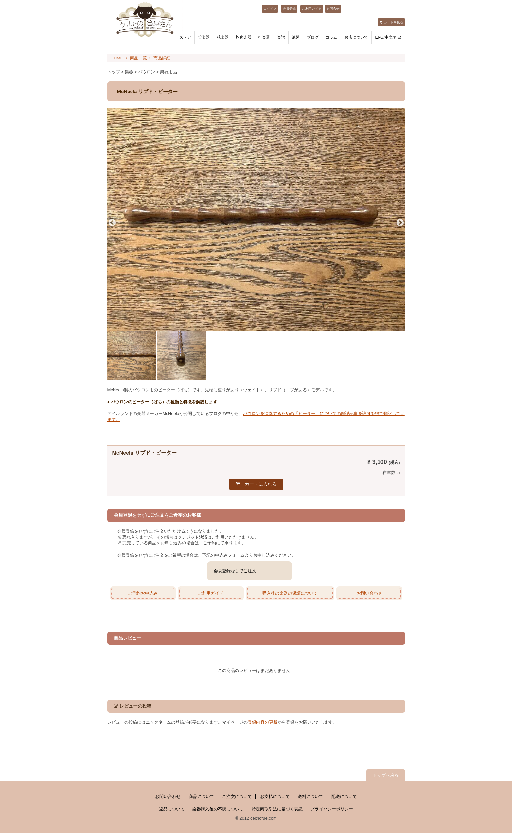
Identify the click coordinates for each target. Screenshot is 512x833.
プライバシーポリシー (331, 809)
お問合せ (333, 8)
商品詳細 (161, 58)
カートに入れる (261, 484)
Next (400, 223)
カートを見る (393, 22)
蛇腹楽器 (243, 37)
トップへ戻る (385, 775)
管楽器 (204, 37)
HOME (117, 58)
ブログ (313, 37)
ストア (185, 37)
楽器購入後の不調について (217, 809)
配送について (344, 796)
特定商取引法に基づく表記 (277, 809)
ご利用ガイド (312, 8)
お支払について (275, 796)
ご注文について (237, 796)
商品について (201, 796)
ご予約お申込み (143, 593)
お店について (356, 37)
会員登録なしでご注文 (235, 570)
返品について (172, 809)
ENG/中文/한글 (388, 37)
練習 (296, 37)
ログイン (269, 8)
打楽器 (264, 37)
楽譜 (281, 37)
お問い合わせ (369, 593)
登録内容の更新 (262, 722)
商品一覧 (138, 58)
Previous (112, 223)
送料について (310, 796)
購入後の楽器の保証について (290, 593)
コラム (331, 37)
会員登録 (289, 8)
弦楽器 (223, 37)
